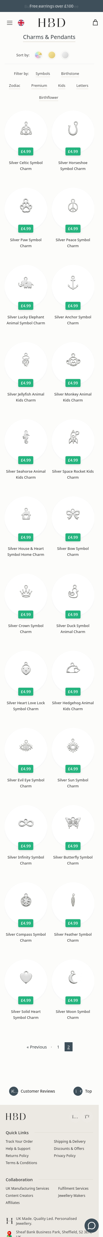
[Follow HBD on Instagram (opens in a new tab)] (75, 1117)
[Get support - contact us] (92, 1225)
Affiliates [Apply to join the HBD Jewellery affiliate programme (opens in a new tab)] (13, 1202)
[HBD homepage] (16, 1116)
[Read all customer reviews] (32, 1091)
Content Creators (19, 1195)
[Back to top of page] (83, 1091)
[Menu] (9, 23)
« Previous (37, 1047)
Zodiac (14, 85)
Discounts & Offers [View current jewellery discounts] (69, 1148)
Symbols (43, 73)
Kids (61, 85)
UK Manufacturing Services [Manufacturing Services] (27, 1188)
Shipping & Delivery (70, 1141)
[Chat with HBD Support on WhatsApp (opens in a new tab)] (87, 1117)
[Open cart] (95, 23)
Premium (39, 85)
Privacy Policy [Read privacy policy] (65, 1155)
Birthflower (48, 97)
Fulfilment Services (73, 1188)
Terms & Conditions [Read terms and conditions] (21, 1162)
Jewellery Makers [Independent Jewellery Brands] (71, 1195)
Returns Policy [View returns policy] (17, 1155)
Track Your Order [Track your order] (19, 1141)
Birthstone (70, 73)
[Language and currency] (21, 23)
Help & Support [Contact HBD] (18, 1148)
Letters (82, 85)
